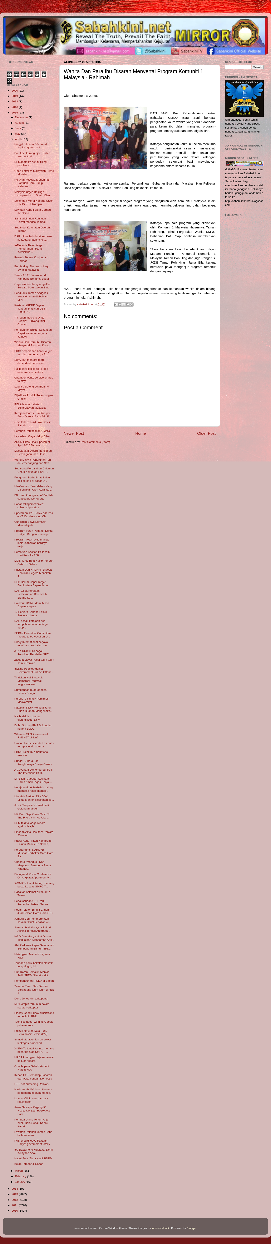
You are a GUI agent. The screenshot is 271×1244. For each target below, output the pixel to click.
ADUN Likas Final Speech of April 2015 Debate (32, 443)
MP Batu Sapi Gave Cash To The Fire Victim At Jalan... (32, 816)
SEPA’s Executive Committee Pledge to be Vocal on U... (32, 635)
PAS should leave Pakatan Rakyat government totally (32, 1142)
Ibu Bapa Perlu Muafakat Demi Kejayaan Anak (33, 1151)
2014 (15, 1188)
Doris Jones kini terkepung (31, 998)
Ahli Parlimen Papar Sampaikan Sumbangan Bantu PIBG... (34, 947)
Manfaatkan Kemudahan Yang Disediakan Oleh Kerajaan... (33, 488)
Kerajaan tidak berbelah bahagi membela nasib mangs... (33, 789)
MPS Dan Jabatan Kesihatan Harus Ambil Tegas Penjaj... (33, 780)
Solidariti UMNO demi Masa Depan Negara (31, 605)
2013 (15, 1194)
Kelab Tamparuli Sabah (28, 1163)
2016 (15, 107)
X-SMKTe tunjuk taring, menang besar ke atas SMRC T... (34, 885)
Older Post (206, 433)
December (22, 117)
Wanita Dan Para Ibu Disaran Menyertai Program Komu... (33, 343)
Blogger (191, 1228)
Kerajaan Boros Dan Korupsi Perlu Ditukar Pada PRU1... (33, 415)
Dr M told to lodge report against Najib (29, 824)
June (18, 128)
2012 (15, 1199)
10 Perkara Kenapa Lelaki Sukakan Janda (30, 613)
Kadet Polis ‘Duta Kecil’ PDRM (33, 1158)
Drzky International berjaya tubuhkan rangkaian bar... (31, 643)
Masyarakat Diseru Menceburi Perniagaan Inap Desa (33, 452)
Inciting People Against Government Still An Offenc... (34, 670)
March (19, 1170)
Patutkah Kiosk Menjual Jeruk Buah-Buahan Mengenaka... (33, 709)
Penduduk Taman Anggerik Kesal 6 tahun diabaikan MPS (31, 296)
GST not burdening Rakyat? (31, 1084)
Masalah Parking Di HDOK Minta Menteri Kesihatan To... (34, 798)
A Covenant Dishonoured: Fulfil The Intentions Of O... (33, 771)
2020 (15, 90)
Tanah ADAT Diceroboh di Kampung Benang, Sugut (31, 277)
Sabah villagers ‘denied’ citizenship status (29, 505)
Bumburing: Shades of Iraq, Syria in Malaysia (31, 268)
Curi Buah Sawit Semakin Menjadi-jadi (30, 523)
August (20, 122)
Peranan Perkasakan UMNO (32, 430)
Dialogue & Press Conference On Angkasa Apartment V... (32, 876)
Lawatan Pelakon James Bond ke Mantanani (33, 1133)
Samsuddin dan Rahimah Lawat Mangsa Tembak (30, 220)
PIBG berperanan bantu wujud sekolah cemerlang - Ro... (33, 352)
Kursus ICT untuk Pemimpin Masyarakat (31, 700)
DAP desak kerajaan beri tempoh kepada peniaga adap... (31, 624)
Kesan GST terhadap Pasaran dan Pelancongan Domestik (33, 1076)
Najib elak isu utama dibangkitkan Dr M (27, 718)
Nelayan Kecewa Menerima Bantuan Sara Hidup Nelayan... (31, 183)
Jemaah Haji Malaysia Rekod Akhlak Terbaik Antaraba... (32, 929)
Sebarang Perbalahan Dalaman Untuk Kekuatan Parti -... (34, 470)
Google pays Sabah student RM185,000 (31, 1068)
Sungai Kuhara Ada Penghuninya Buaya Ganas (33, 762)
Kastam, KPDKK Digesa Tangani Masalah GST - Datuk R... (30, 309)
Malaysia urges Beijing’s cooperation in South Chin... (33, 193)
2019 (15, 96)
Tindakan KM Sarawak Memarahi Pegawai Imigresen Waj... (28, 681)
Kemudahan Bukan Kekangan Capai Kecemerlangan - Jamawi (33, 333)
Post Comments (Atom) (95, 442)
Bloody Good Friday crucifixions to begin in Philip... (34, 1014)
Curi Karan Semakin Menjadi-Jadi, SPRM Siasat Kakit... (32, 973)
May (18, 133)
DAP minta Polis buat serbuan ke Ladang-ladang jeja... (33, 238)
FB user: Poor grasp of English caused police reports (33, 497)
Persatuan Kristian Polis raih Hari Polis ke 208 (32, 553)
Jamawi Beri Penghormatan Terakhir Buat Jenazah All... (33, 920)
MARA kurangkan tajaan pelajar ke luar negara (34, 1059)
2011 (15, 1205)
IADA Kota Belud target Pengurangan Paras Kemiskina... (28, 249)
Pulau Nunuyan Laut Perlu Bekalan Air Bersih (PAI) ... (32, 1032)
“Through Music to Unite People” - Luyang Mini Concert (29, 321)
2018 (15, 101)
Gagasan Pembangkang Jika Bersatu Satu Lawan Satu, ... (33, 286)
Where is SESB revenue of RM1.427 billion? (31, 736)
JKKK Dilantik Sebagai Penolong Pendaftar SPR (31, 652)
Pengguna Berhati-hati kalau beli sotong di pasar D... (32, 479)
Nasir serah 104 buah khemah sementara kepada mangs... (33, 1091)
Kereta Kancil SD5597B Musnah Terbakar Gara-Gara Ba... (33, 853)
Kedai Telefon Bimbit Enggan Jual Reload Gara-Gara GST (33, 911)
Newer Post (74, 433)
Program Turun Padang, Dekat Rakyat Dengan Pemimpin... (33, 532)
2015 (15, 112)
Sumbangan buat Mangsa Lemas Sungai (30, 691)
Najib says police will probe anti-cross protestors (31, 370)
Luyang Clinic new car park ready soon (31, 1100)
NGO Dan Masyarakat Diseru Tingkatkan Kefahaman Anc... (34, 938)
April (18, 139)
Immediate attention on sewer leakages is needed (32, 1041)
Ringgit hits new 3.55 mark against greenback (31, 146)
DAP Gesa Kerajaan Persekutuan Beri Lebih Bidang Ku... (30, 594)
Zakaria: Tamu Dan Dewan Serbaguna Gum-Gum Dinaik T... (34, 989)
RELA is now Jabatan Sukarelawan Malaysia (30, 406)
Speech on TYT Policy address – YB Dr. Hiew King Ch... (33, 514)
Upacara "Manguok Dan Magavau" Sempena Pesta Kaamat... (32, 865)
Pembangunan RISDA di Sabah (34, 980)
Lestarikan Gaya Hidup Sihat (32, 436)
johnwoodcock (161, 1228)
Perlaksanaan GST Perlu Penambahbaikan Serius (31, 902)
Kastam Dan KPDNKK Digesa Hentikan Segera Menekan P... (33, 573)
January (20, 1181)
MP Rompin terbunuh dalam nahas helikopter (31, 1005)
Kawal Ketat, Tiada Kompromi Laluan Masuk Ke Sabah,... (32, 842)
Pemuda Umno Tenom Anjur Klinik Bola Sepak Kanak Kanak (32, 1123)
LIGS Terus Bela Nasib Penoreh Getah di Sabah (34, 562)
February (21, 1176)
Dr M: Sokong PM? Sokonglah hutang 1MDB (33, 727)
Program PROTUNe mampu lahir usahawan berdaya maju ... (32, 543)
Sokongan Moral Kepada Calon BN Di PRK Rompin (34, 202)
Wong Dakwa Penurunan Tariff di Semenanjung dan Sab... (33, 461)
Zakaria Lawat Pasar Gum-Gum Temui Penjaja (34, 661)
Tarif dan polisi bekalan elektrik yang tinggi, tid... (33, 964)
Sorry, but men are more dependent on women (29, 361)
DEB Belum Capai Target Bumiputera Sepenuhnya (31, 583)
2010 (15, 1210)
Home (140, 433)
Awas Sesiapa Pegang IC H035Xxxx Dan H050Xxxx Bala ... (32, 1110)
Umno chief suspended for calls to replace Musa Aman (34, 745)
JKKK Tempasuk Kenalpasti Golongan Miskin (31, 807)
